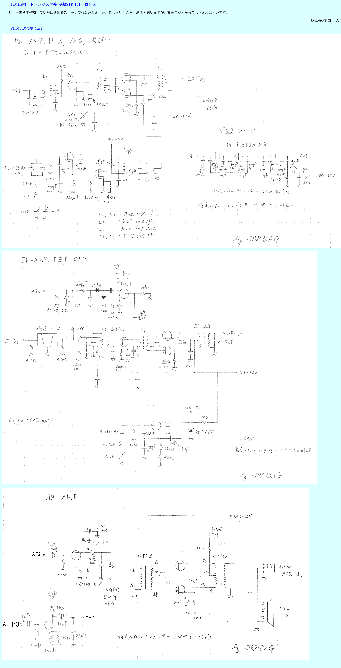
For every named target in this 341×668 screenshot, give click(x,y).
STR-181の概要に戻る (27, 28)
